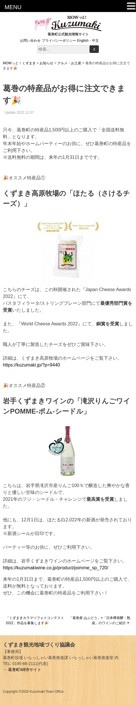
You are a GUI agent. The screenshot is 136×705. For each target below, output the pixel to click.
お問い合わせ (30, 41)
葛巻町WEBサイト (24, 669)
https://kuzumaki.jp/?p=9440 (31, 364)
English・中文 (88, 41)
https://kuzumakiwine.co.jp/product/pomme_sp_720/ (55, 567)
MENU (13, 7)
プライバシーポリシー (59, 41)
